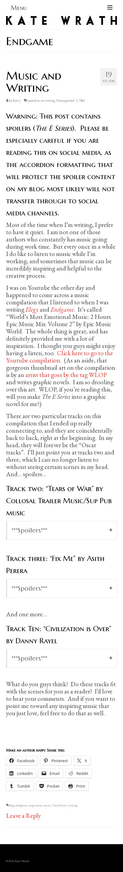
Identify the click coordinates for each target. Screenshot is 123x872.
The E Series (59, 805)
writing (73, 805)
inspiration (35, 805)
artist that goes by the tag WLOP (66, 375)
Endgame (21, 805)
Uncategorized (65, 100)
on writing (48, 100)
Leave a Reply (23, 815)
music (47, 805)
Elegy (11, 805)
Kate (16, 100)
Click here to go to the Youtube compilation (59, 356)
